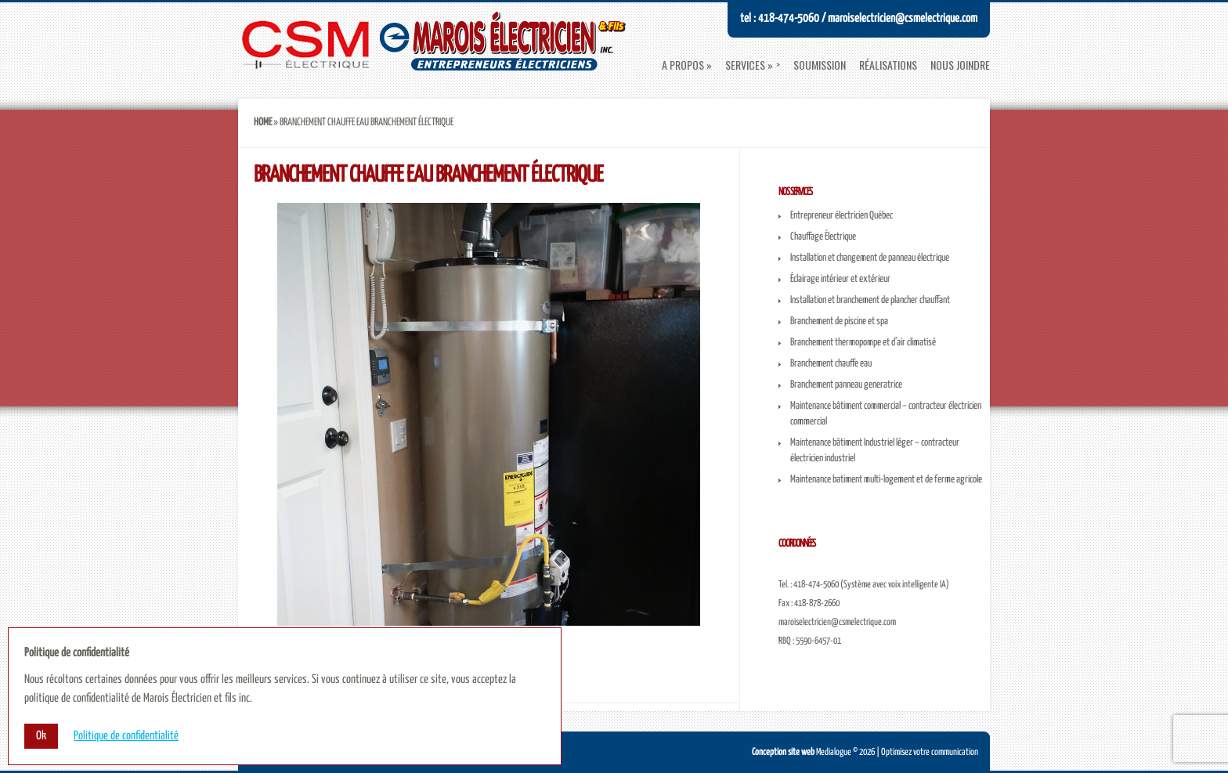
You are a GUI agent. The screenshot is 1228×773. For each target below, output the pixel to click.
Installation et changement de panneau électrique (869, 258)
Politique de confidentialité (126, 736)
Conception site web (783, 752)
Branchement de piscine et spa (839, 321)
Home (263, 122)
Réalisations (888, 65)
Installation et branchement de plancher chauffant (870, 300)
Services (745, 65)
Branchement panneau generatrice (846, 385)
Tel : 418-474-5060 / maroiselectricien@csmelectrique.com (858, 18)
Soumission (819, 65)
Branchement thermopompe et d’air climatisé (863, 343)
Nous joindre (960, 65)
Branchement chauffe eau (831, 364)
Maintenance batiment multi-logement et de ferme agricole (886, 480)
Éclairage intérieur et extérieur (840, 279)
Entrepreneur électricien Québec (841, 216)
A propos (683, 65)
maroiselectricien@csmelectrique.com (837, 622)
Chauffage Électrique (823, 237)
